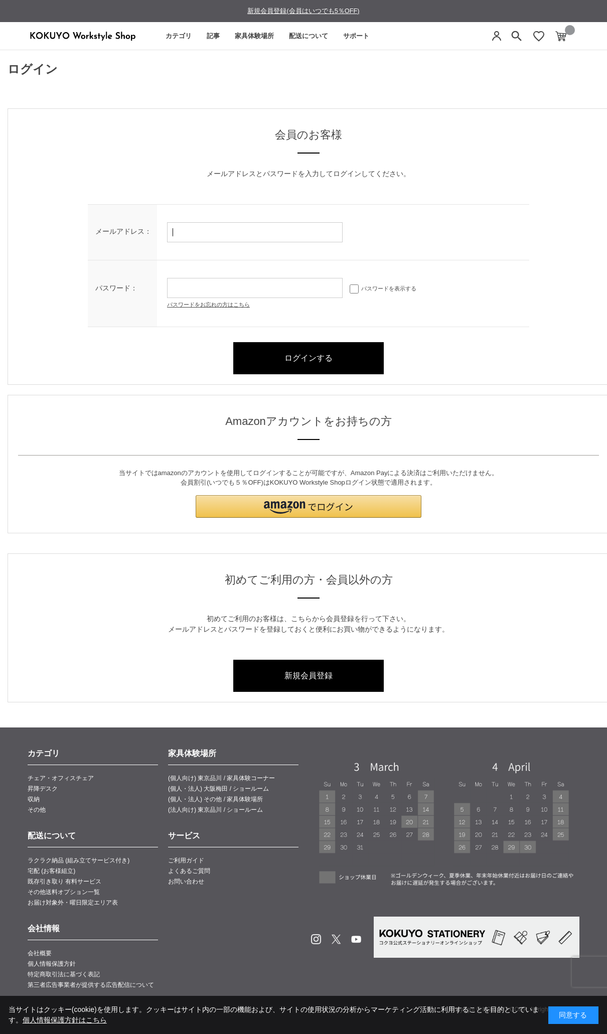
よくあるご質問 (189, 870)
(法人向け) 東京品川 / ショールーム (215, 809)
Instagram (316, 939)
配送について (308, 36)
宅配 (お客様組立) (51, 870)
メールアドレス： (123, 231)
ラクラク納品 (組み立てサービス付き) (78, 860)
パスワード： (116, 288)
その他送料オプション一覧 (64, 892)
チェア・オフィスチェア (61, 778)
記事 (213, 36)
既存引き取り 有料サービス (64, 881)
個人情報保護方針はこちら (65, 1020)
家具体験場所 (254, 36)
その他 (37, 809)
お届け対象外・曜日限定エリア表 (73, 902)
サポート (356, 36)
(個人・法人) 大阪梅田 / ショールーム (218, 788)
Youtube (356, 939)
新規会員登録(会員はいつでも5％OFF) (303, 11)
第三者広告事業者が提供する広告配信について (91, 984)
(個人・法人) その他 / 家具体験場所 (215, 799)
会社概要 (40, 953)
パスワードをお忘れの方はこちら (208, 305)
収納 (34, 799)
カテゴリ (179, 36)
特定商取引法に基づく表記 (64, 974)
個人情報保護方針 (52, 963)
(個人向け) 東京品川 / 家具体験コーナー (221, 778)
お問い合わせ (186, 881)
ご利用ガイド (186, 860)
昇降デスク (43, 788)
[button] (308, 506)
